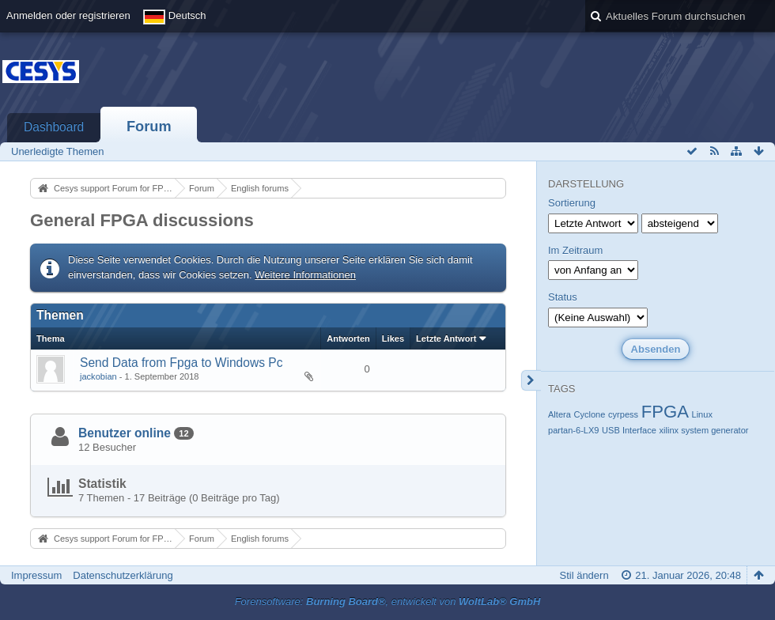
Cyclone (589, 414)
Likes (393, 338)
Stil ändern (583, 575)
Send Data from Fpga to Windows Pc (181, 362)
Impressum (36, 575)
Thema (50, 338)
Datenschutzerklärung (122, 575)
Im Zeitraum (575, 250)
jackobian (98, 376)
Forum (149, 126)
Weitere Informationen (305, 275)
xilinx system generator (704, 430)
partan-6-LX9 (573, 430)
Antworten (348, 338)
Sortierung (571, 203)
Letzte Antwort (446, 338)
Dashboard (54, 127)
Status (562, 297)
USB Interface (629, 430)
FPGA (665, 412)
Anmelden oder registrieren (68, 15)
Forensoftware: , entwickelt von (388, 601)
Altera (559, 414)
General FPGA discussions (142, 220)
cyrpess (623, 414)
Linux (702, 414)
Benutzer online (124, 433)
